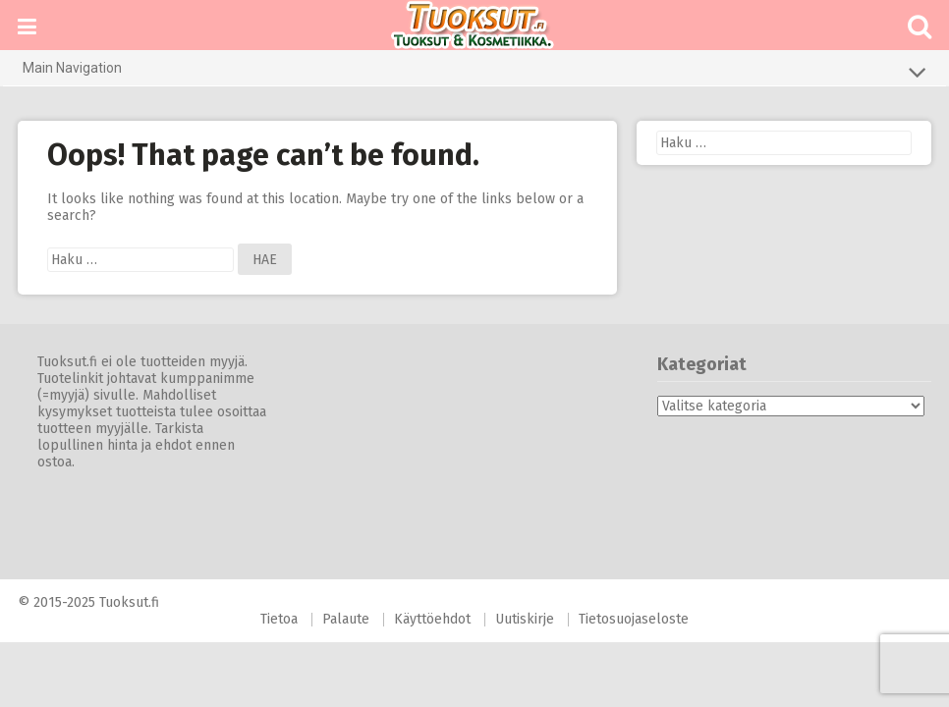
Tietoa (279, 619)
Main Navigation (474, 71)
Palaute (345, 619)
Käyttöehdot (432, 619)
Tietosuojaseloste (634, 619)
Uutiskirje (524, 619)
